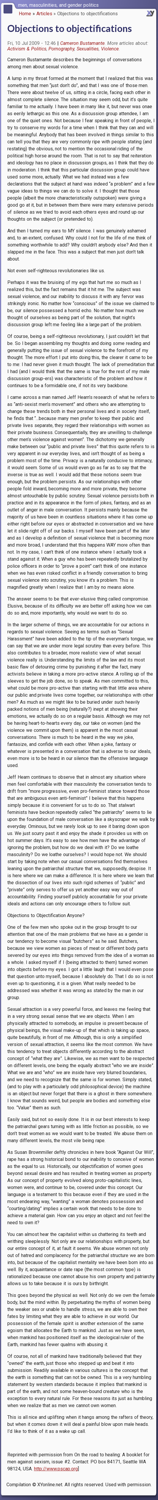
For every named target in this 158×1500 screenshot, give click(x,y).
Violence (110, 49)
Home (25, 13)
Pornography (61, 49)
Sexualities (88, 49)
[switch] (152, 5)
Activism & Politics (26, 49)
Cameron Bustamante (82, 43)
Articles (44, 13)
